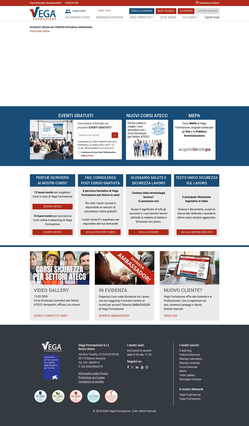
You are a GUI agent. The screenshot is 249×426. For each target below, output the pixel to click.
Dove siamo (168, 17)
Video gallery (187, 375)
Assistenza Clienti (207, 2)
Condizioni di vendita (91, 381)
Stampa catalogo (189, 363)
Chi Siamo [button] (190, 17)
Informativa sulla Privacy (93, 373)
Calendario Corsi (77, 17)
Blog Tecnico (166, 11)
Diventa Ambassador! (114, 315)
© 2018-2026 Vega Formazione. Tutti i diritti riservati (124, 411)
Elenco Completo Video (51, 315)
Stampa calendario (190, 358)
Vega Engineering (190, 394)
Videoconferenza (189, 354)
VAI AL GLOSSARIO (148, 232)
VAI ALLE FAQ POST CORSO (100, 232)
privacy (89, 155)
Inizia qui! (170, 315)
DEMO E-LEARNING (141, 11)
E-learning (185, 350)
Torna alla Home (40, 31)
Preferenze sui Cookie (91, 377)
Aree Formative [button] (141, 17)
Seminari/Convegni (109, 17)
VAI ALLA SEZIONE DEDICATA (196, 232)
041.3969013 (91, 362)
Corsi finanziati (188, 367)
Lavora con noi (208, 11)
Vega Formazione (190, 398)
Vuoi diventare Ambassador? (46, 2)
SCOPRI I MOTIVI (52, 206)
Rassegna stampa (190, 379)
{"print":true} (104, 11)
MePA (183, 371)
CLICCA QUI (71, 2)
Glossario (186, 11)
